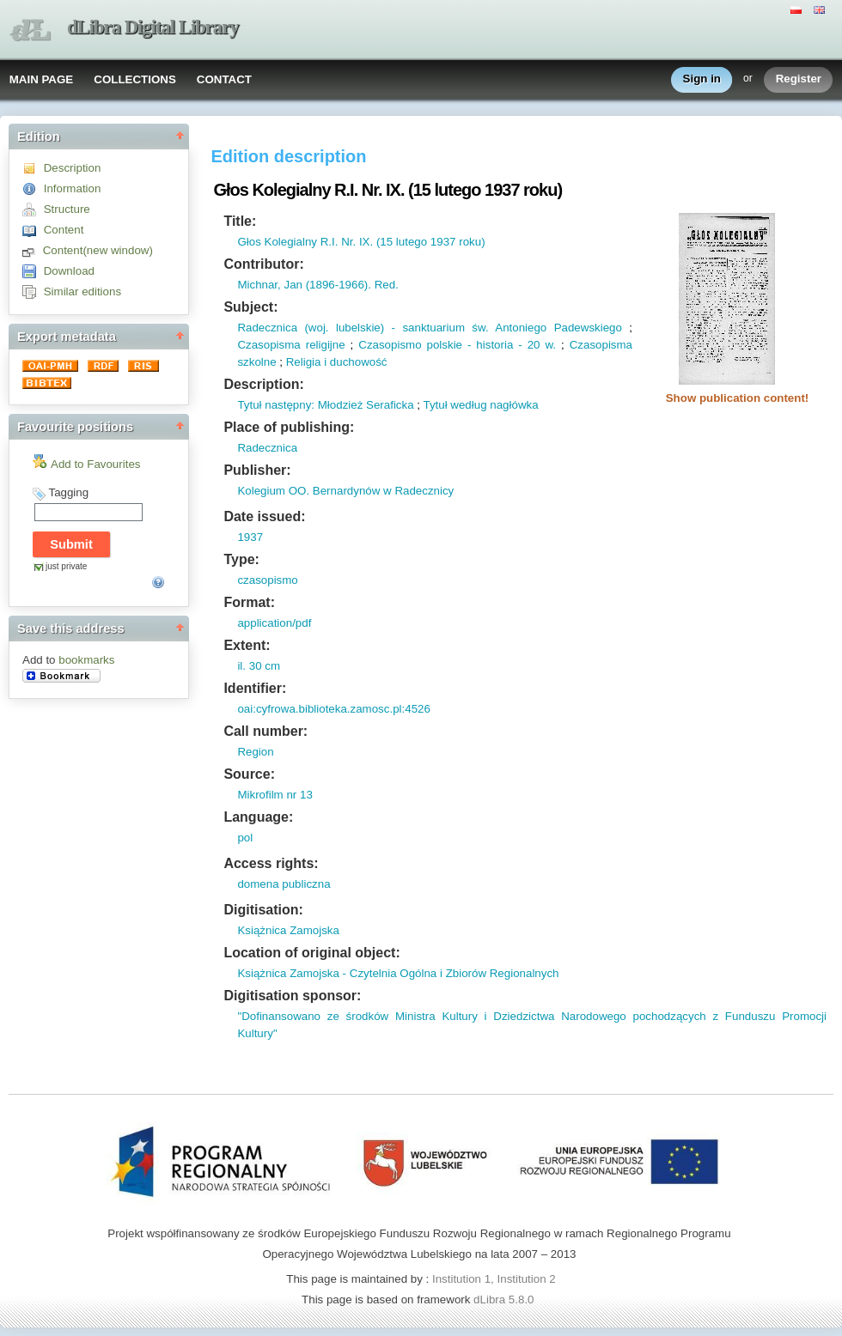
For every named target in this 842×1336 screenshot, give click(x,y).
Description (72, 167)
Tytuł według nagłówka (480, 404)
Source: (249, 774)
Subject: (250, 307)
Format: (249, 602)
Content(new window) (98, 250)
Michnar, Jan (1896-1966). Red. (317, 284)
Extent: (246, 645)
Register (798, 79)
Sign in (702, 79)
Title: (239, 221)
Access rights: (270, 863)
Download (69, 270)
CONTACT (224, 79)
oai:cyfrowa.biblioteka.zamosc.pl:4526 (333, 708)
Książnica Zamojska (288, 930)
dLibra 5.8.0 (505, 1299)
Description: (263, 384)
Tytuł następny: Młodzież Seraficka (325, 404)
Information (72, 188)
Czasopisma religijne (291, 344)
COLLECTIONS (135, 79)
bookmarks (86, 659)
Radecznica (267, 447)
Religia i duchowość (336, 361)
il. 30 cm (258, 665)
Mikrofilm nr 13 (274, 794)
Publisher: (256, 470)
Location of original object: (311, 952)
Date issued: (264, 516)
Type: (241, 559)
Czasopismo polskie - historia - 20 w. (457, 344)
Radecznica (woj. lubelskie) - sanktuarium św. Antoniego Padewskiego (429, 327)
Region (255, 751)
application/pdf (274, 622)
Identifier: (254, 688)
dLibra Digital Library (153, 27)
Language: (258, 817)
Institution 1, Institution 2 (494, 1278)
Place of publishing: (288, 427)
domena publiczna (283, 884)
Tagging (68, 492)
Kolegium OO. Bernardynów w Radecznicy (345, 490)
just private (66, 566)
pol (245, 837)
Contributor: (263, 264)
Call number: (265, 731)
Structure (67, 209)
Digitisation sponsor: (292, 995)
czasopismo (267, 580)
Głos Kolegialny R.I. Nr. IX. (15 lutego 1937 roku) (361, 241)
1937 (250, 537)
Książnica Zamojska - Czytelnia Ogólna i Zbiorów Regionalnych (397, 973)
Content (64, 229)
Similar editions (82, 291)
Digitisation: (262, 909)
